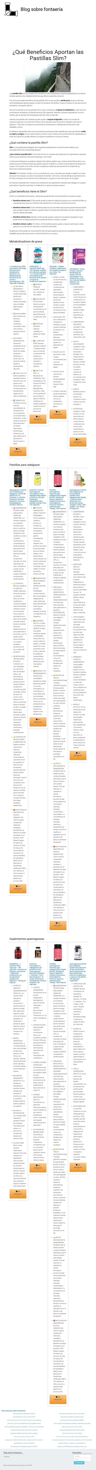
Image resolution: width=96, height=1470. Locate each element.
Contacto (7, 1456)
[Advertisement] (48, 33)
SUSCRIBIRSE (79, 1463)
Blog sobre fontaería (42, 9)
